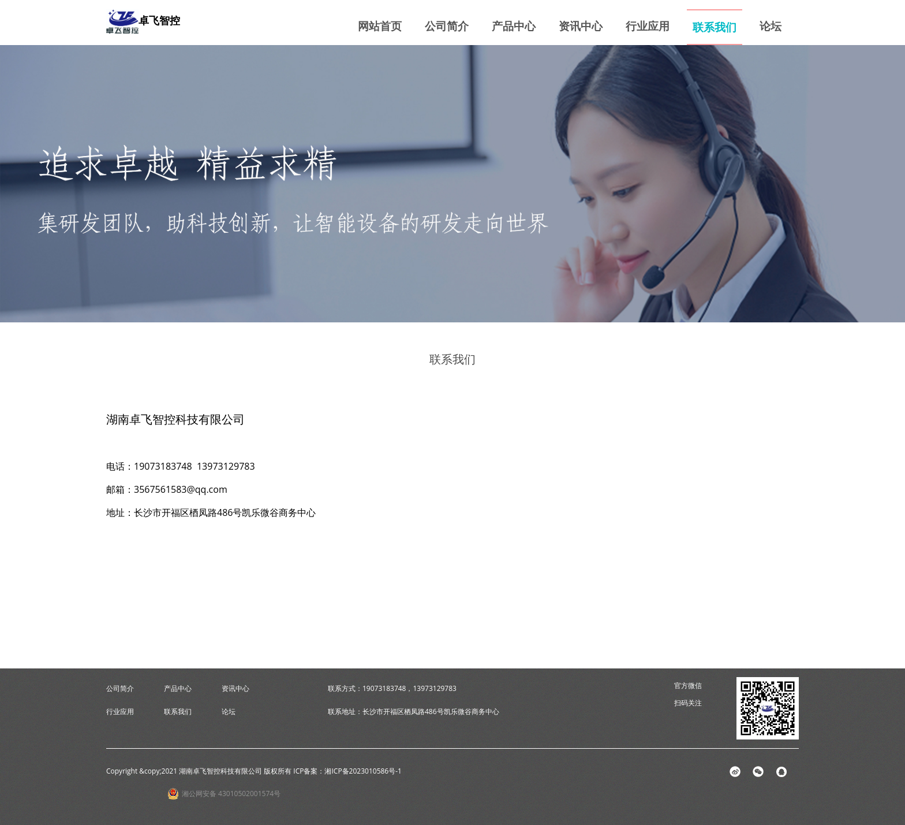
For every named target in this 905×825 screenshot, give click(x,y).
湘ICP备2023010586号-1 (362, 771)
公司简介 (447, 26)
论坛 (770, 26)
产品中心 (514, 26)
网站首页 (380, 26)
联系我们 (714, 27)
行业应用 (648, 26)
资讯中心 (581, 26)
